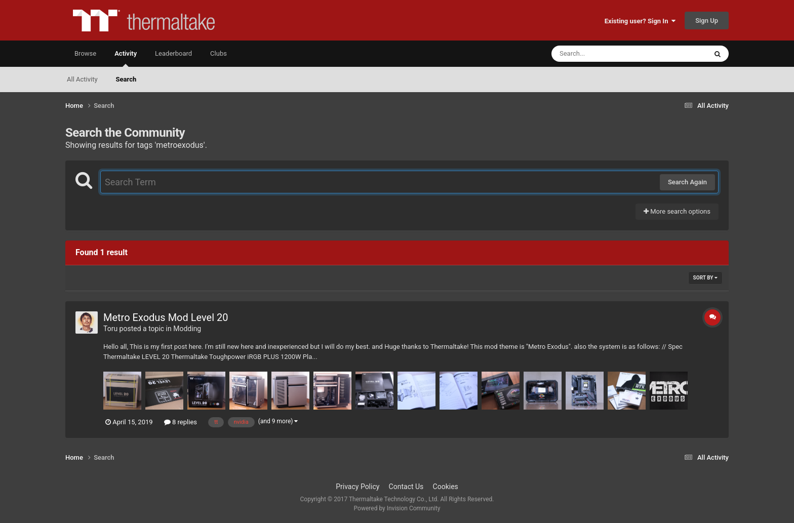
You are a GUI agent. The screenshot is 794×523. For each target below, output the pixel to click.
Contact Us (406, 486)
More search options (677, 211)
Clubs (218, 53)
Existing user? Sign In (640, 21)
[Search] (603, 54)
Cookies (445, 486)
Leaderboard (173, 53)
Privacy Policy (357, 486)
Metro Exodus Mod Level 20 (165, 317)
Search (126, 79)
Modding (187, 329)
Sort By (705, 277)
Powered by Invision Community (397, 508)
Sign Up (706, 20)
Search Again (687, 182)
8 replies (180, 422)
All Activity (82, 79)
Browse (85, 53)
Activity (125, 58)
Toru (110, 329)
